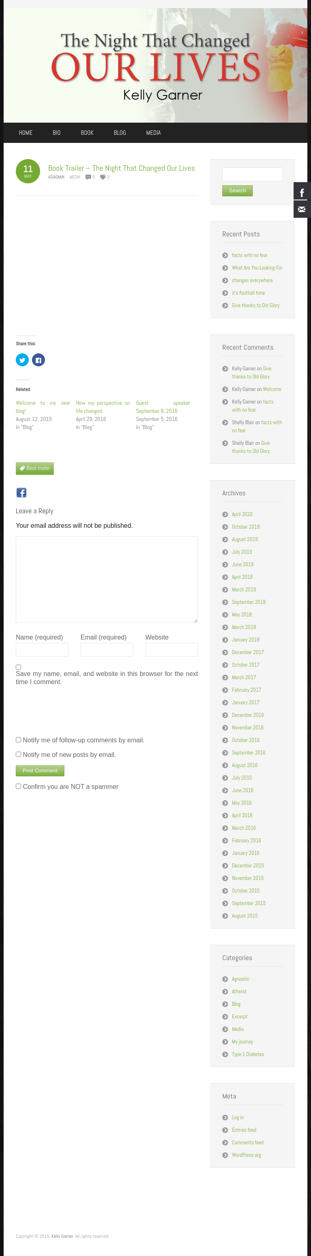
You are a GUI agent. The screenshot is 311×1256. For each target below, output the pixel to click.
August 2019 (245, 539)
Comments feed (248, 1142)
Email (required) (104, 637)
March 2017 (244, 677)
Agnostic (240, 978)
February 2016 (246, 840)
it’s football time (248, 292)
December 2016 (248, 715)
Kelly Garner (62, 1236)
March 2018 (244, 627)
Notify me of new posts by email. (69, 754)
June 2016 (242, 790)
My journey (242, 1041)
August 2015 (245, 915)
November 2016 (248, 727)
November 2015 (248, 878)
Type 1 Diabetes (248, 1054)
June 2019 (242, 564)
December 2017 (248, 652)
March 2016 (244, 828)
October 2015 (246, 890)
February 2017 (246, 689)
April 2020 (242, 514)
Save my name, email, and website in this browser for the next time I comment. (107, 677)
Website (157, 637)
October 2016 (246, 740)
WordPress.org (246, 1155)
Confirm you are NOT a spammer (67, 786)
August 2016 (245, 765)
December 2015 (248, 865)
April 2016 (242, 815)
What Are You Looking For (257, 267)
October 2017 (246, 664)
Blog (236, 1004)
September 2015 (249, 903)
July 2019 (242, 551)
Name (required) (39, 637)
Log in (238, 1117)
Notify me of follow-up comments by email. (84, 740)
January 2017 (246, 702)
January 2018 (246, 639)
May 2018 (242, 614)
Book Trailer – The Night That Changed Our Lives (121, 168)
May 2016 (242, 802)
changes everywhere (252, 280)
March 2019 (244, 589)
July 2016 (242, 777)
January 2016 (246, 853)
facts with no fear (250, 255)
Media (75, 177)
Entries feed (244, 1129)
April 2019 (242, 577)
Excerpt (239, 1016)
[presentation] (77, 710)
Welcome (272, 389)
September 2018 (249, 602)
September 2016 (249, 752)
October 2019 (246, 526)
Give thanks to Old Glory (255, 305)
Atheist (239, 991)
